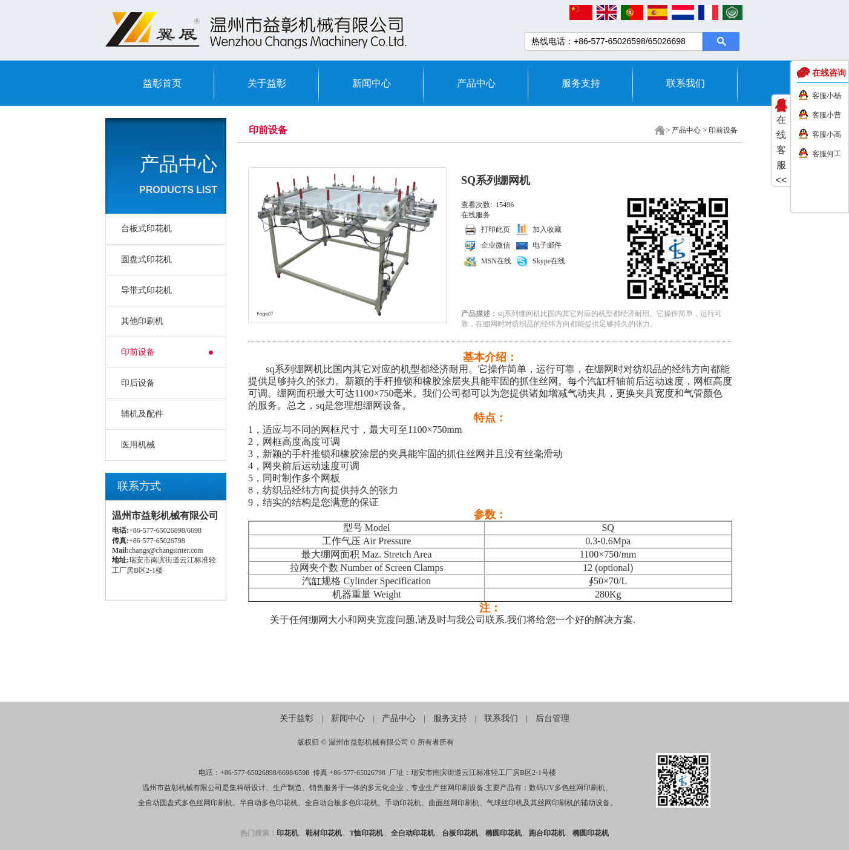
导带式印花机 (146, 290)
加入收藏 (547, 229)
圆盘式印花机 (146, 259)
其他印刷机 (142, 321)
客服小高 (826, 134)
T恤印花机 (366, 833)
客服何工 (826, 154)
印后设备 (138, 382)
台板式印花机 (146, 228)
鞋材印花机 (324, 833)
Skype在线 (549, 261)
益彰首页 (162, 83)
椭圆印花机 (503, 833)
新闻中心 (371, 83)
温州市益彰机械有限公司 (368, 742)
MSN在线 (496, 261)
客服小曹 (826, 115)
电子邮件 (547, 245)
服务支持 (581, 83)
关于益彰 (266, 83)
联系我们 (685, 83)
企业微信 (495, 245)
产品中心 (476, 83)
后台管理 (552, 718)
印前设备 (138, 352)
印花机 (287, 833)
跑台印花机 (547, 833)
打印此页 (495, 229)
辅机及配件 (142, 413)
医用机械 (138, 444)
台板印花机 (460, 833)
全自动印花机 (412, 833)
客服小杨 (826, 95)
